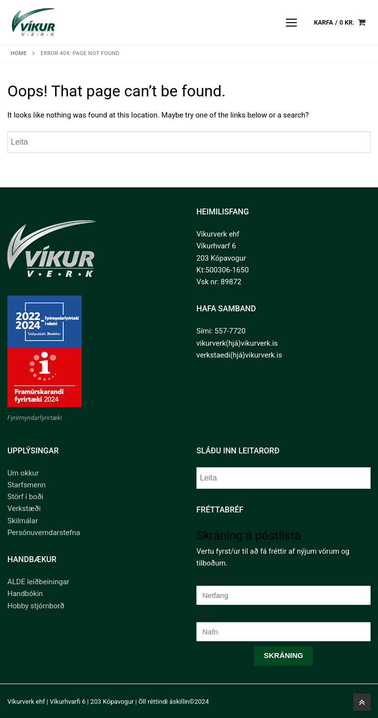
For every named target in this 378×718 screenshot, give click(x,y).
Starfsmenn (26, 484)
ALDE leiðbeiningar (38, 581)
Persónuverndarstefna (43, 532)
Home (19, 53)
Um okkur (23, 473)
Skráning (283, 655)
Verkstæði (24, 508)
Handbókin (25, 593)
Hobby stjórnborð (35, 605)
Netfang (209, 579)
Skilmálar (22, 520)
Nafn (204, 615)
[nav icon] (292, 22)
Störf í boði (25, 496)
